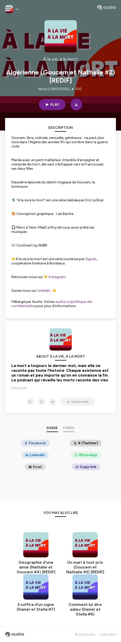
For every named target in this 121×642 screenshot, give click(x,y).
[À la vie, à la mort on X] (30, 402)
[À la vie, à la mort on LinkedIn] (53, 402)
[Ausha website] (106, 7)
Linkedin (43, 290)
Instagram (57, 277)
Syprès (90, 259)
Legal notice (108, 634)
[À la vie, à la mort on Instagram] (41, 402)
